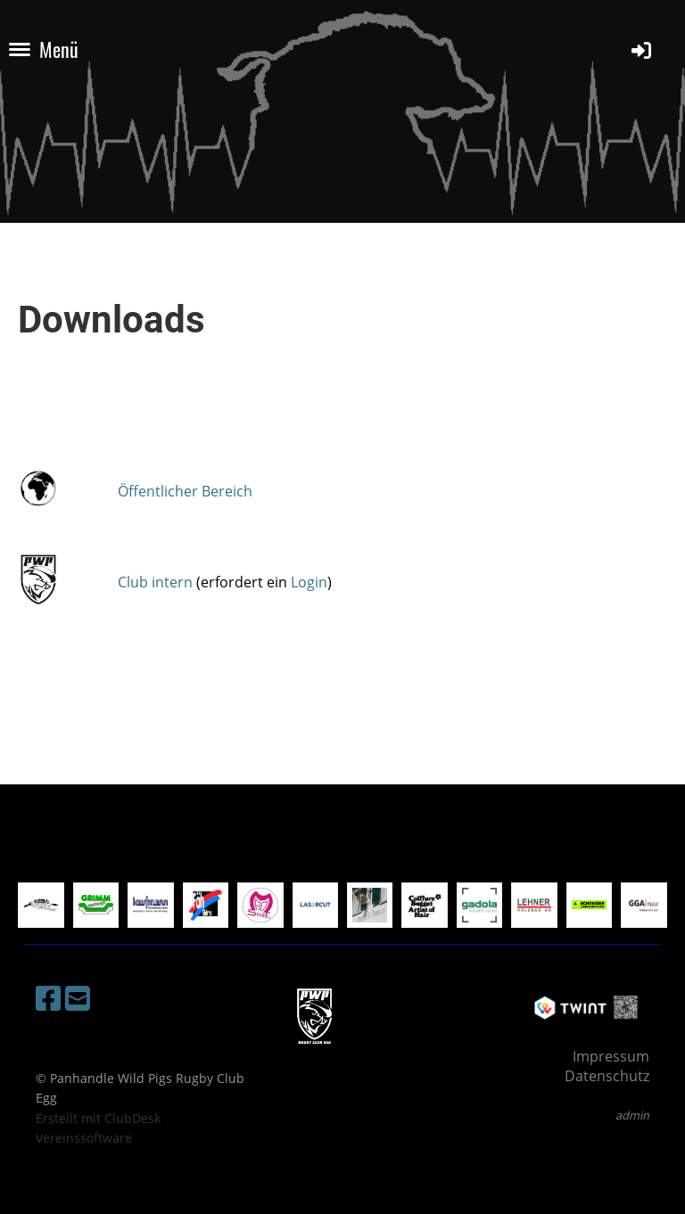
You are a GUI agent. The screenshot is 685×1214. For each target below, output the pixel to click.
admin (632, 1115)
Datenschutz (607, 1076)
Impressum (611, 1056)
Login (309, 582)
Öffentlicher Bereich (185, 491)
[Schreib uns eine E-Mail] (77, 998)
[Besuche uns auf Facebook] (48, 998)
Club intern (155, 582)
